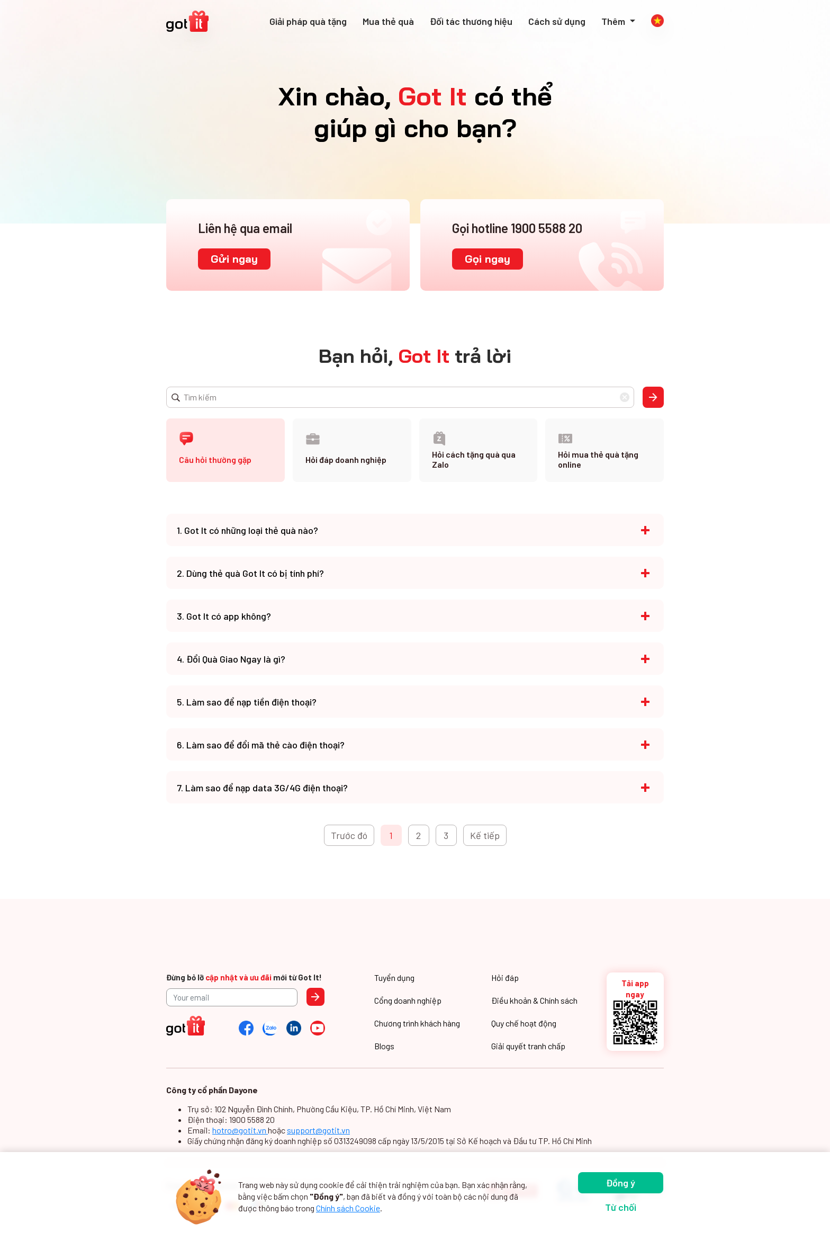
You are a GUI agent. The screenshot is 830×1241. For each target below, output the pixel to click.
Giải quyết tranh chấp (528, 1046)
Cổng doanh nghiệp (407, 1000)
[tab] (225, 450)
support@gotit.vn (318, 1130)
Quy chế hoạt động (523, 1023)
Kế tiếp (485, 835)
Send (315, 997)
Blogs (384, 1046)
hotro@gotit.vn (240, 1130)
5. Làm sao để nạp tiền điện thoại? (247, 702)
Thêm (614, 21)
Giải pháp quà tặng (308, 21)
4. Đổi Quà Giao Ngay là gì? (231, 659)
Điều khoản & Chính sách (534, 1000)
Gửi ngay (234, 258)
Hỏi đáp (505, 977)
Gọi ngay (487, 258)
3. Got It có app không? (224, 616)
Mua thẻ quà (388, 21)
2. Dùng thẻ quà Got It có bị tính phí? (250, 573)
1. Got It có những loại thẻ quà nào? (247, 530)
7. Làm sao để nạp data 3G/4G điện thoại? (262, 787)
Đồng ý (620, 1183)
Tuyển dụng (394, 977)
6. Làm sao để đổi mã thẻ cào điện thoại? (261, 745)
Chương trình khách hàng (417, 1023)
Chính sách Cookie (348, 1208)
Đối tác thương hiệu (471, 21)
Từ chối (620, 1207)
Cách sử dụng (556, 21)
